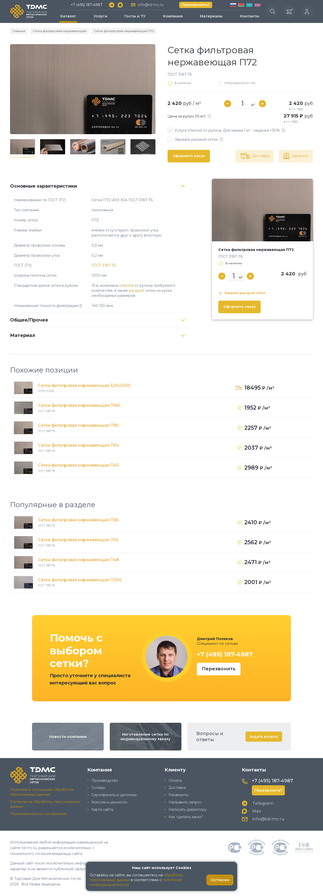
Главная (19, 31)
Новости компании (68, 736)
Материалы (211, 16)
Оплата (175, 780)
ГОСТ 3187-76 (104, 265)
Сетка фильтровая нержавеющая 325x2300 (84, 385)
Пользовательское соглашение (38, 814)
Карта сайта (102, 809)
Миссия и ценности (109, 802)
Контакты (249, 16)
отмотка (126, 285)
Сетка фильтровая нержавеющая (59, 31)
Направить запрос (185, 802)
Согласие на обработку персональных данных (45, 804)
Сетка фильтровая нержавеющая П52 (78, 539)
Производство (104, 780)
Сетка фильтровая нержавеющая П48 (78, 559)
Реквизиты (178, 795)
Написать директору (187, 809)
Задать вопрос (263, 736)
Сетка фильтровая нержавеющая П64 (78, 445)
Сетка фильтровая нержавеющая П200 (80, 579)
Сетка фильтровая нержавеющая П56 (78, 519)
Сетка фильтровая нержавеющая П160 (79, 405)
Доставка (177, 787)
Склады (98, 787)
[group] (82, 89)
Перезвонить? (196, 5)
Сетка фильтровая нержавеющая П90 (78, 425)
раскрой (136, 290)
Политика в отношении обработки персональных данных (42, 792)
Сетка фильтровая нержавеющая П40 (78, 465)
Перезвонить (218, 669)
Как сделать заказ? (186, 817)
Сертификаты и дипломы (114, 795)
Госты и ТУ (135, 16)
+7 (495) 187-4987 (86, 5)
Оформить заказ (189, 156)
